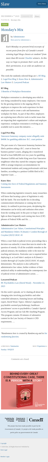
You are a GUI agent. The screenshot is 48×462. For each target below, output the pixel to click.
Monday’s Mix (15, 20)
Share (37, 16)
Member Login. (5, 456)
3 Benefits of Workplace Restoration (16, 91)
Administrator (19, 37)
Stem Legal (4, 450)
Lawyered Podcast (21, 82)
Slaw (5, 4)
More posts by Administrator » (21, 40)
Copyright (4, 443)
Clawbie (28, 58)
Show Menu (42, 4)
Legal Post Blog (9, 79)
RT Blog (41, 76)
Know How (23, 79)
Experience (41, 346)
